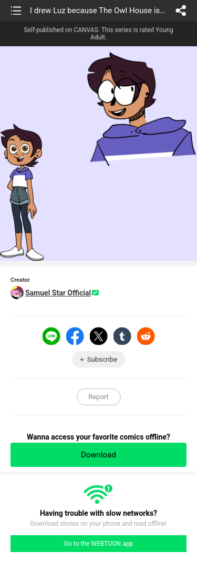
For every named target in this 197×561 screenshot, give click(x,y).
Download (98, 455)
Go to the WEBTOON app (98, 543)
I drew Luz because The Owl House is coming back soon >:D (97, 10)
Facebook (75, 336)
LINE (51, 336)
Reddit (146, 336)
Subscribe (102, 359)
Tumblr (122, 336)
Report (98, 397)
